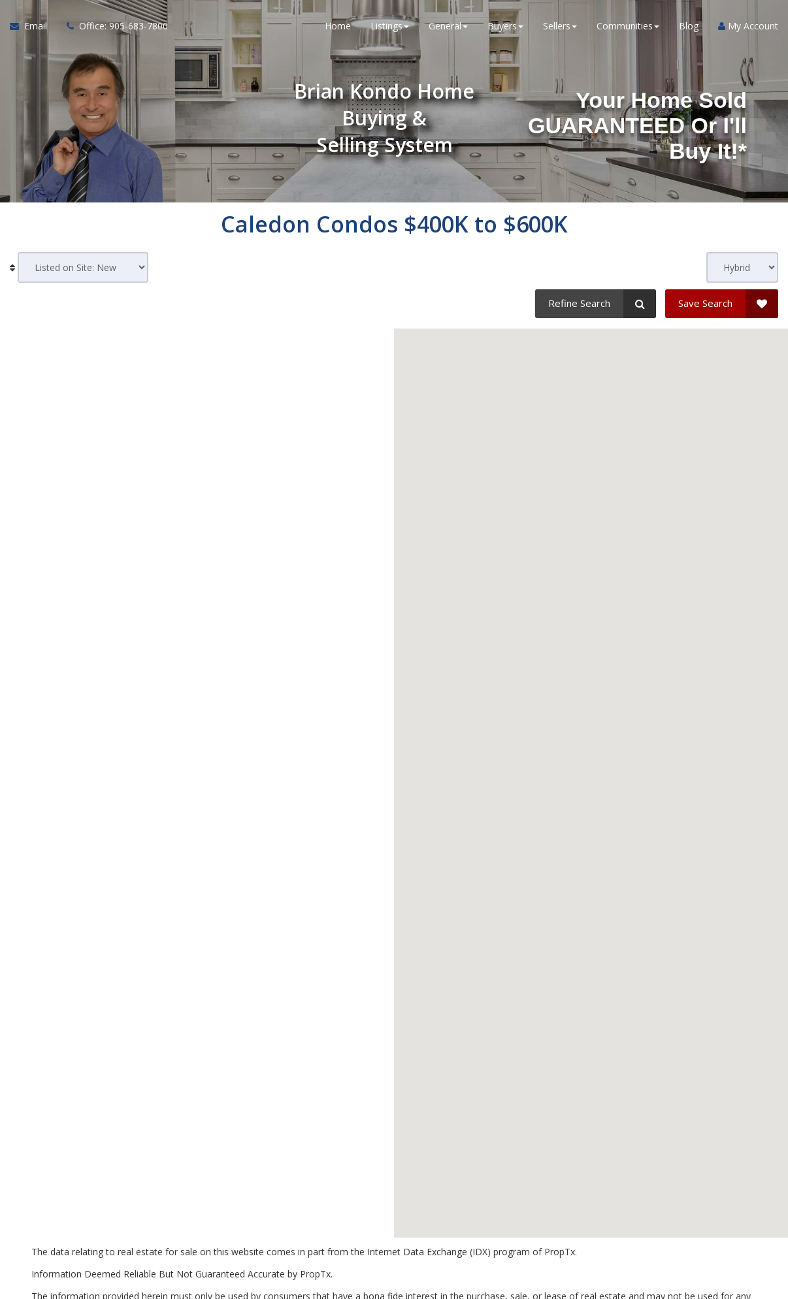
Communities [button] (628, 26)
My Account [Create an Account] (748, 26)
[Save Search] (721, 303)
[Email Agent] (33, 26)
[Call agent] (112, 26)
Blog (688, 26)
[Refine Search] (595, 303)
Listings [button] (389, 26)
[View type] (742, 267)
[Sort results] (83, 267)
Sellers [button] (560, 26)
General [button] (448, 26)
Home (338, 26)
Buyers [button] (505, 26)
